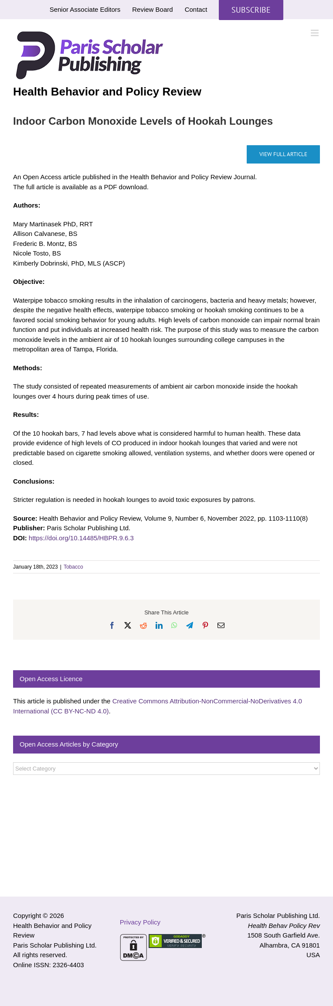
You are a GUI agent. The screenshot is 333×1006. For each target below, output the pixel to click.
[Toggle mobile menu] (315, 33)
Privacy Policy (140, 922)
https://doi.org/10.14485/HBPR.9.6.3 (81, 538)
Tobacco (73, 567)
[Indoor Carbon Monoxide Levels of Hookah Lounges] (283, 154)
